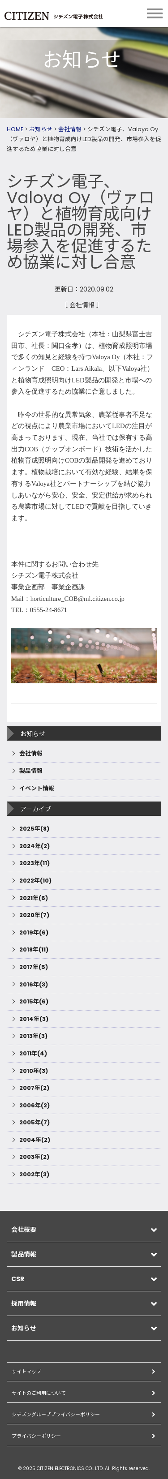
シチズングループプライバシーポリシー (56, 1414)
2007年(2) (34, 1088)
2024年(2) (34, 846)
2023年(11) (34, 863)
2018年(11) (33, 949)
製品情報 (31, 771)
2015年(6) (33, 1001)
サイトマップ (26, 1371)
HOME (15, 129)
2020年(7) (34, 915)
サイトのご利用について (39, 1393)
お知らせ (40, 129)
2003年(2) (34, 1157)
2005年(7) (34, 1122)
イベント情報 (36, 788)
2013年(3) (33, 1036)
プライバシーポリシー (36, 1436)
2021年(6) (33, 898)
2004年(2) (34, 1140)
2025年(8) (34, 828)
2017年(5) (33, 967)
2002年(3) (34, 1174)
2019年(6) (33, 932)
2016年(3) (33, 984)
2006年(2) (34, 1105)
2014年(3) (33, 1019)
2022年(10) (35, 880)
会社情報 (70, 129)
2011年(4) (33, 1053)
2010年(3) (33, 1071)
